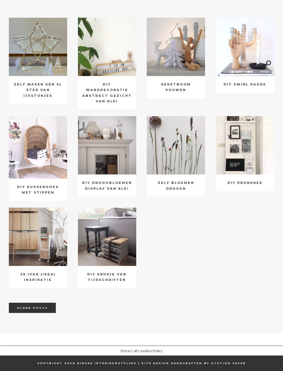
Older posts (32, 307)
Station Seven (228, 363)
